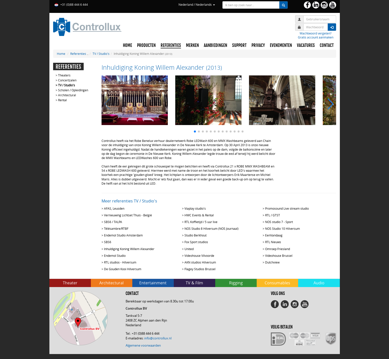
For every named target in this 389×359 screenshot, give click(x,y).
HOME (127, 45)
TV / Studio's (101, 54)
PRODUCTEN (146, 45)
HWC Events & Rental (199, 215)
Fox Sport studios (196, 242)
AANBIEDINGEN (215, 45)
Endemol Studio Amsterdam (123, 235)
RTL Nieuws (273, 242)
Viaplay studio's (195, 208)
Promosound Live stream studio (287, 208)
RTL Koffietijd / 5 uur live (200, 222)
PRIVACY (258, 45)
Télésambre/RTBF (116, 228)
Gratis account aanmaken (315, 37)
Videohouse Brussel (278, 256)
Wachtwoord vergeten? (315, 33)
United (189, 249)
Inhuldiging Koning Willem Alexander (129, 249)
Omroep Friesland (277, 249)
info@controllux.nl (158, 338)
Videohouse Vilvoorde (199, 256)
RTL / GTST (272, 215)
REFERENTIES (171, 45)
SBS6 (107, 242)
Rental (62, 100)
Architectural (67, 95)
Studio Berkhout (195, 235)
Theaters (64, 75)
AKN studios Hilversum (200, 262)
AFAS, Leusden (114, 208)
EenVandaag (274, 235)
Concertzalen (67, 80)
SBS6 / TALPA (113, 222)
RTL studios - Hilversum (120, 262)
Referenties (78, 54)
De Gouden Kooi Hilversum (122, 269)
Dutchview (272, 262)
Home (61, 54)
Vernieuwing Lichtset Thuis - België (128, 215)
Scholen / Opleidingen (73, 90)
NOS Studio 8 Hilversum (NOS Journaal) (211, 228)
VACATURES (306, 45)
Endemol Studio (115, 256)
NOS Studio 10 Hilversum (282, 228)
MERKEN (192, 45)
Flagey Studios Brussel (199, 269)
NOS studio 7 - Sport (279, 222)
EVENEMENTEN (281, 45)
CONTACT (327, 45)
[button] (195, 131)
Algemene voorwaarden (143, 345)
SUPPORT (239, 45)
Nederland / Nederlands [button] (196, 4)
